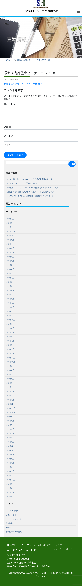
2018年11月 (10, 479)
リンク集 (57, 545)
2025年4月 (10, 244)
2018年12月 (10, 475)
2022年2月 (10, 349)
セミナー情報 (11, 515)
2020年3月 (10, 442)
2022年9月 (10, 324)
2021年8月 (10, 370)
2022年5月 (10, 336)
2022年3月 (10, 345)
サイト (7, 144)
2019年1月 (10, 471)
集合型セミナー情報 (14, 532)
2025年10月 (10, 235)
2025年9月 (10, 240)
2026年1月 (10, 227)
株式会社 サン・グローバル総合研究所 (41, 6)
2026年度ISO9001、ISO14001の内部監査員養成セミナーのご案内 (32, 187)
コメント (10, 104)
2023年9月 (10, 286)
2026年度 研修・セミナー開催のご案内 (21, 183)
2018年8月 (10, 488)
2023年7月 (10, 294)
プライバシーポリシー (64, 549)
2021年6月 (10, 378)
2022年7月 (10, 332)
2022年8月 (10, 328)
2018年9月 (10, 484)
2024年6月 (10, 261)
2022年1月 (10, 353)
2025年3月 (10, 248)
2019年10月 (10, 450)
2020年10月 (10, 412)
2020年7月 (10, 425)
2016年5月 (10, 496)
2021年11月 (10, 357)
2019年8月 (10, 454)
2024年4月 (10, 269)
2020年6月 (10, 429)
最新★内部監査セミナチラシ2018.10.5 (23, 84)
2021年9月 (10, 366)
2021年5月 (10, 383)
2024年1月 (10, 282)
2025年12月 (10, 231)
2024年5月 (10, 265)
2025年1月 (10, 252)
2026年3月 (10, 223)
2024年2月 (10, 277)
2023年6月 (10, 299)
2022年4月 (10, 341)
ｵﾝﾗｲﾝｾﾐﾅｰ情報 (12, 511)
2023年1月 (10, 311)
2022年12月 (10, 315)
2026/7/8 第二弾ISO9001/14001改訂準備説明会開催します (29, 179)
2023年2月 (10, 307)
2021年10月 (10, 362)
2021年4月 (10, 387)
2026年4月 (10, 219)
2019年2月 (10, 467)
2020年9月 (10, 416)
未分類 (8, 527)
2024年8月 (10, 256)
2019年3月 (10, 463)
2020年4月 (10, 437)
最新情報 (9, 523)
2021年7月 (10, 374)
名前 (7, 127)
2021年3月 (10, 391)
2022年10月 (10, 320)
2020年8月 (10, 421)
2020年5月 (10, 433)
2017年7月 (10, 492)
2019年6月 (10, 459)
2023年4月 (10, 303)
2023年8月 (10, 290)
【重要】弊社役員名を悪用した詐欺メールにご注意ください (30, 192)
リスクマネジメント (14, 519)
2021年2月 (10, 395)
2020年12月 (10, 404)
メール (8, 136)
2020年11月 (10, 408)
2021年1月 (10, 400)
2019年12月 (10, 446)
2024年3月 (10, 273)
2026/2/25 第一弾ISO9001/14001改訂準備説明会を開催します (30, 196)
